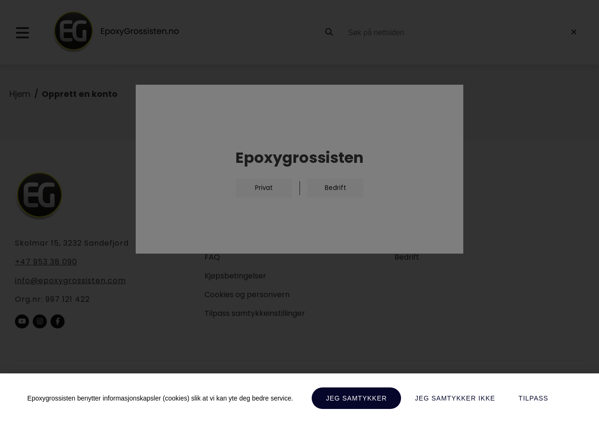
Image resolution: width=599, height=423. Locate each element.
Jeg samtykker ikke (455, 398)
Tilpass (533, 398)
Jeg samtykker (356, 398)
